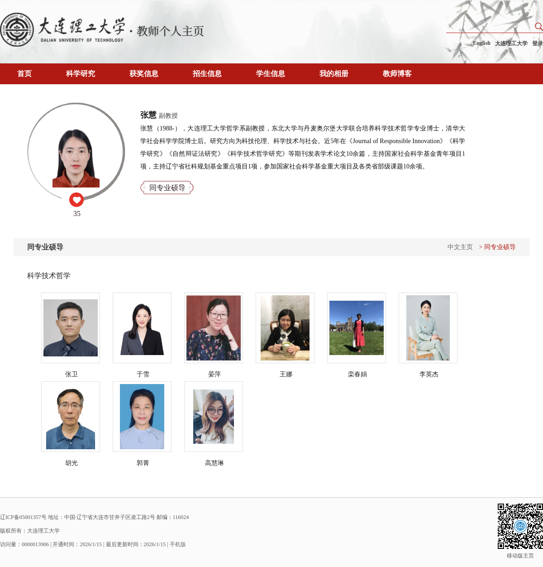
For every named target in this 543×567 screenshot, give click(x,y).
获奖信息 (143, 73)
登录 (537, 43)
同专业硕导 (167, 188)
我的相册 (333, 73)
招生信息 (207, 73)
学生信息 (270, 73)
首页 (24, 73)
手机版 (178, 544)
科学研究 (80, 73)
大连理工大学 (511, 43)
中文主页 (460, 247)
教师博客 (397, 73)
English (482, 43)
